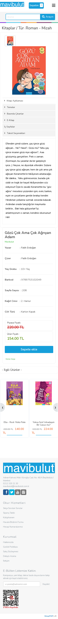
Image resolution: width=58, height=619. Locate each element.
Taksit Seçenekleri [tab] (14, 133)
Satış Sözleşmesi (10, 551)
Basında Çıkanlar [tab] (14, 113)
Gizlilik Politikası (10, 547)
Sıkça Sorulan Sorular (13, 508)
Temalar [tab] (9, 107)
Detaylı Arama (9, 556)
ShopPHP (48, 616)
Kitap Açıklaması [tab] (13, 100)
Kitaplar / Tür (13, 28)
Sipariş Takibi (9, 513)
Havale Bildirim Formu (13, 522)
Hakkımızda (8, 542)
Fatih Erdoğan (28, 247)
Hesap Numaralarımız (13, 526)
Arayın (47, 17)
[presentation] (2, 407)
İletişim (6, 560)
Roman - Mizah (39, 28)
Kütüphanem (8, 517)
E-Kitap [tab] (9, 120)
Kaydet (46, 584)
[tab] (29, 127)
